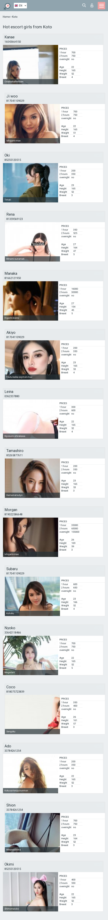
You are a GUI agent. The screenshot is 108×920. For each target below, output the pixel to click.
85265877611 (14, 455)
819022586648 (13, 514)
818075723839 (15, 691)
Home (6, 16)
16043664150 (12, 41)
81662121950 (12, 278)
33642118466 (12, 632)
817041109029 (15, 101)
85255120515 (12, 160)
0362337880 (11, 396)
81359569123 (14, 219)
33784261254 (12, 750)
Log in (92, 5)
